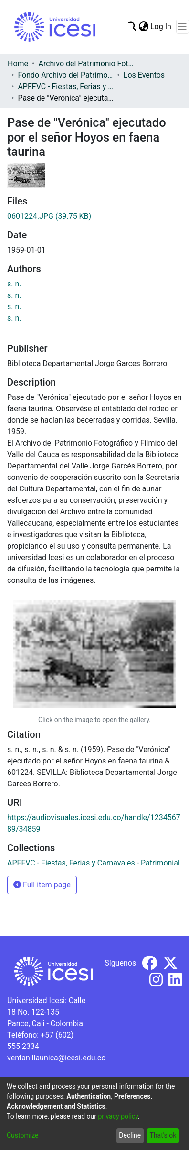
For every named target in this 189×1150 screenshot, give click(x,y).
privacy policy (118, 1116)
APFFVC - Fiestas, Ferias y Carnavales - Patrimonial (65, 86)
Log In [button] (161, 26)
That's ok (162, 1135)
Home (18, 63)
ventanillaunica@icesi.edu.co (56, 1057)
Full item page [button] (42, 884)
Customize (22, 1135)
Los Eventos (144, 75)
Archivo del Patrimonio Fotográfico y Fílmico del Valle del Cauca (86, 63)
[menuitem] (143, 26)
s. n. (14, 283)
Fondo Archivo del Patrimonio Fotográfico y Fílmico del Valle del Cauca (65, 75)
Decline (130, 1135)
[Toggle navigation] (182, 27)
